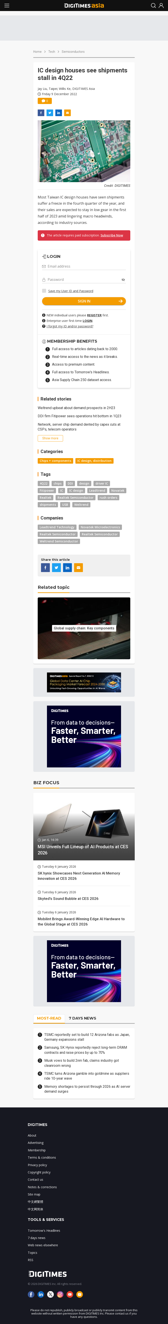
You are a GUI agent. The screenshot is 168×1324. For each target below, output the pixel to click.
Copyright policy (39, 1172)
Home (37, 51)
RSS (30, 1260)
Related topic (53, 587)
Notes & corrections (42, 1187)
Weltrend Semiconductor (59, 541)
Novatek (117, 490)
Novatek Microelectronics (100, 527)
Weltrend (81, 504)
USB (65, 504)
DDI (70, 483)
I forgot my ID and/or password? (70, 326)
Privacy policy (37, 1165)
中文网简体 (35, 1209)
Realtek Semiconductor (75, 497)
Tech (51, 51)
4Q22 (43, 483)
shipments (48, 504)
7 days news (36, 1238)
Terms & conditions (42, 1157)
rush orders (108, 497)
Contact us (35, 1179)
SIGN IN (100, 301)
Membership (37, 1150)
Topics (32, 1252)
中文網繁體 (35, 1201)
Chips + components (55, 461)
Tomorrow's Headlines (44, 1230)
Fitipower (47, 490)
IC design (76, 490)
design (84, 483)
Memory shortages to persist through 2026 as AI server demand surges (87, 1089)
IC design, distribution (94, 461)
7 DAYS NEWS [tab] (82, 1018)
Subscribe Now (112, 235)
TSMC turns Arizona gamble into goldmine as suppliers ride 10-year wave (86, 1075)
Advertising (35, 1143)
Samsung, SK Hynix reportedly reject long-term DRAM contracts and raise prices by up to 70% (85, 1049)
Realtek (45, 497)
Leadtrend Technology (57, 527)
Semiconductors (73, 51)
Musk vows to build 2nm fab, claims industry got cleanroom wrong (81, 1062)
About (32, 1135)
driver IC (101, 483)
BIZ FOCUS (46, 782)
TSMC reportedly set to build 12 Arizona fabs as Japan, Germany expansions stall (87, 1037)
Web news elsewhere (43, 1245)
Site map (34, 1194)
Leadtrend (97, 490)
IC (61, 490)
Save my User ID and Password (70, 291)
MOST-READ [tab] (49, 1018)
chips (58, 483)
